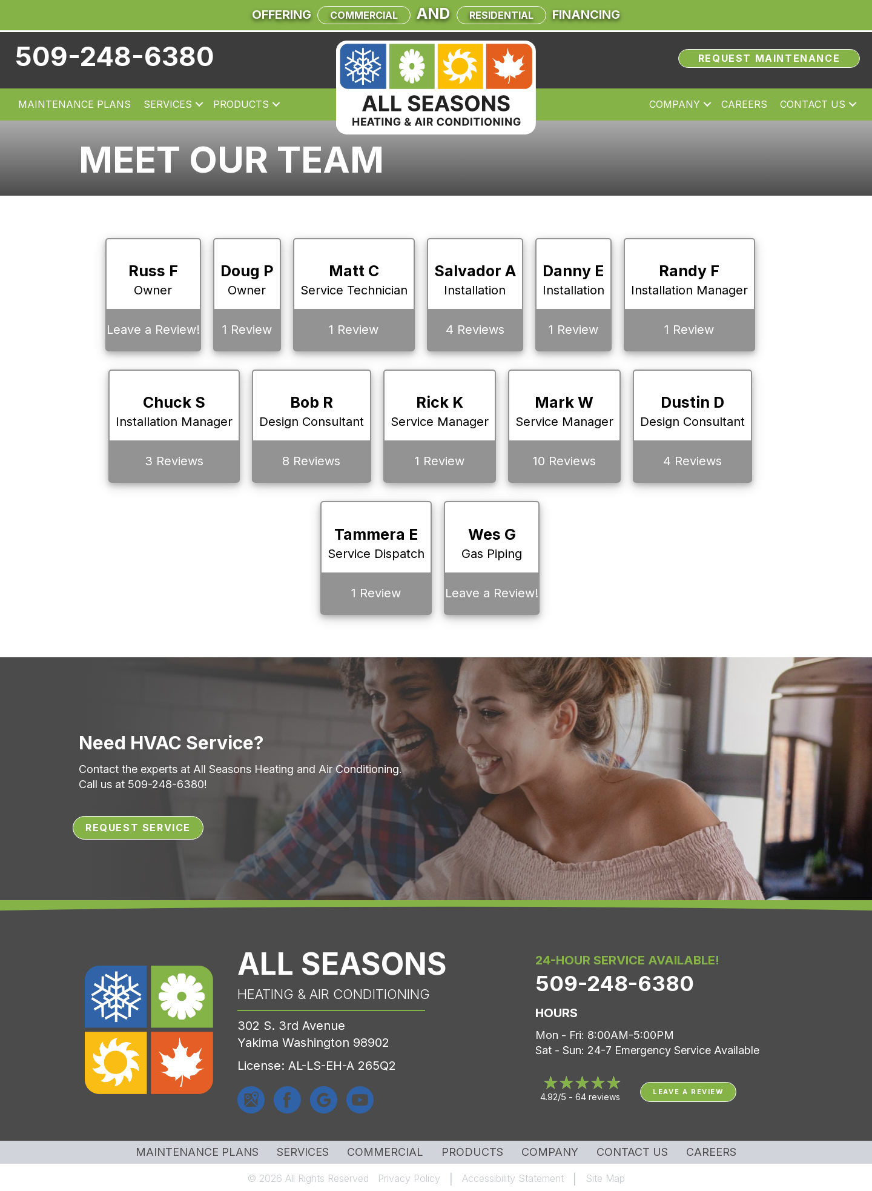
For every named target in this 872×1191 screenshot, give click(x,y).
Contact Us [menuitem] (812, 104)
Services (303, 1152)
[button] (199, 104)
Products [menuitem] (241, 104)
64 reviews (597, 1097)
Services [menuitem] (168, 104)
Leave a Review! (153, 329)
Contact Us (632, 1152)
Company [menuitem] (674, 104)
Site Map (605, 1178)
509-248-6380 (114, 56)
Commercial (364, 15)
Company (549, 1152)
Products (472, 1152)
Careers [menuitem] (744, 104)
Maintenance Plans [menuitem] (74, 104)
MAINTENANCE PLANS (197, 1152)
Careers (711, 1152)
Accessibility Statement (513, 1178)
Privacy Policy (409, 1178)
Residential (501, 15)
